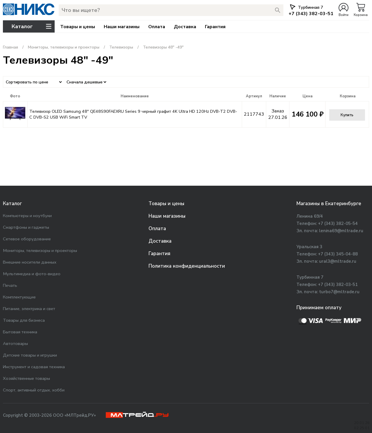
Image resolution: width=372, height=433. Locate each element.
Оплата (156, 27)
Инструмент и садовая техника (34, 367)
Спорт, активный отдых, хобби (34, 390)
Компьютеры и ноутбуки (27, 216)
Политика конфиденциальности (187, 266)
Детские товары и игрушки (30, 355)
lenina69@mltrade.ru (341, 231)
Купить (347, 115)
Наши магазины (122, 27)
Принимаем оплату (318, 307)
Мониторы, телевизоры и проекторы (63, 47)
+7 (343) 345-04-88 (338, 254)
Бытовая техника (20, 332)
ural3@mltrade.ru (337, 261)
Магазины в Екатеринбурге (328, 203)
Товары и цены (77, 27)
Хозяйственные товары (26, 378)
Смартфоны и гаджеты (26, 227)
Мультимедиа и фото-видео (31, 274)
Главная (10, 47)
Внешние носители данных (29, 262)
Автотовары (15, 343)
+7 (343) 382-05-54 (338, 223)
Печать (10, 285)
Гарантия (215, 27)
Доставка (185, 27)
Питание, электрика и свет (29, 309)
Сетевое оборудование (27, 239)
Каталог (12, 203)
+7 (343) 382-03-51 (338, 284)
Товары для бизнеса (24, 320)
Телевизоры (121, 47)
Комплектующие (19, 297)
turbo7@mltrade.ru (339, 292)
